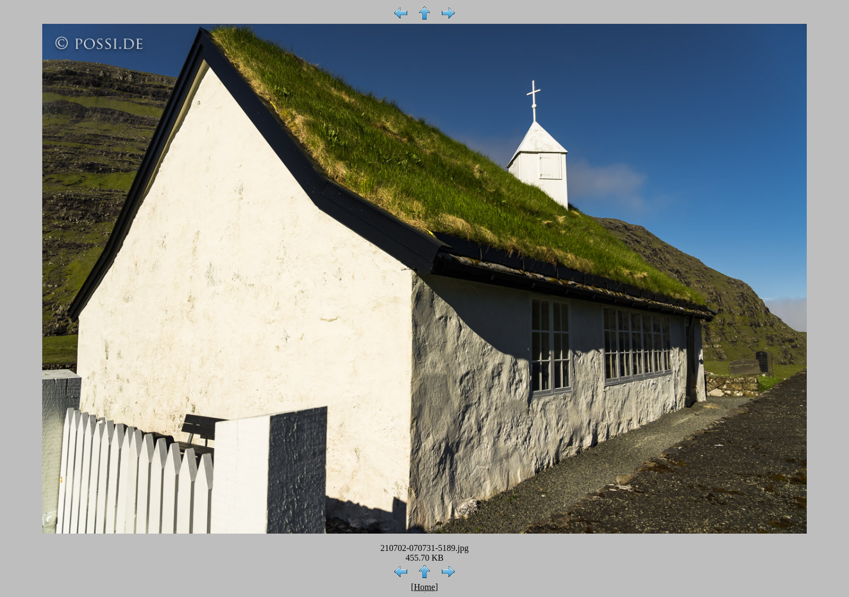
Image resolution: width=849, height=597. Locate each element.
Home (424, 587)
